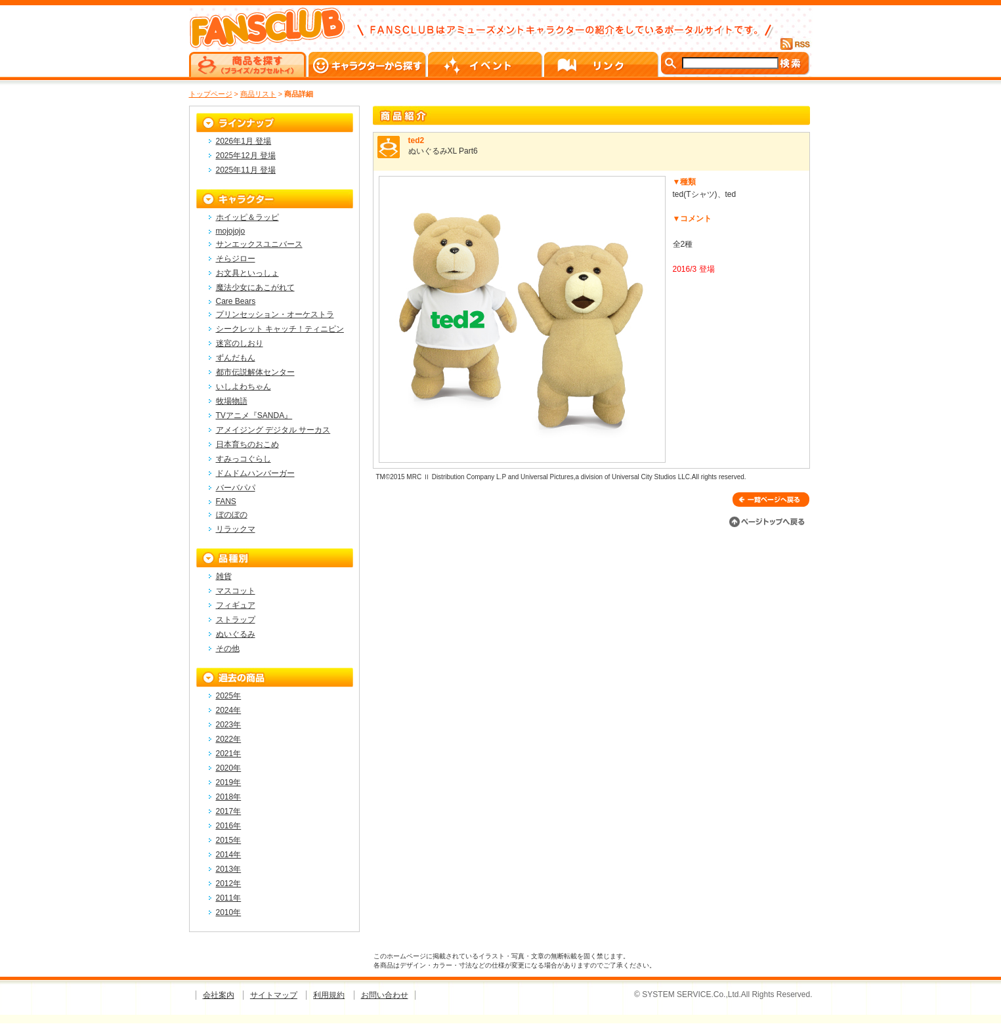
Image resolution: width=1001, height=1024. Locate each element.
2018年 (229, 796)
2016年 (229, 825)
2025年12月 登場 (246, 155)
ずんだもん (235, 357)
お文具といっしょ (247, 273)
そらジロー (235, 258)
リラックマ (235, 529)
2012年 (229, 883)
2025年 (229, 695)
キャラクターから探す (368, 64)
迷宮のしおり (239, 343)
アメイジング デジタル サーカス (273, 430)
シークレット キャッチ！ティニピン (280, 328)
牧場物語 (231, 401)
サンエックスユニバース (259, 244)
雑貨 (224, 576)
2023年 (229, 724)
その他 (228, 648)
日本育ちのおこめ (247, 444)
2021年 (229, 753)
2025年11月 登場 (246, 170)
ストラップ (235, 619)
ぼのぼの (231, 514)
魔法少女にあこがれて (255, 287)
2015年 (229, 840)
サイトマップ (273, 995)
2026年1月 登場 (244, 141)
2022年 (229, 739)
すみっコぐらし (243, 458)
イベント (486, 64)
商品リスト (258, 94)
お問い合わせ (384, 995)
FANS (226, 501)
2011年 (229, 898)
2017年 (229, 811)
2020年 (229, 768)
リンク (602, 64)
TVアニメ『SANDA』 (254, 415)
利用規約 (329, 995)
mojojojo (230, 231)
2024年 (229, 710)
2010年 (229, 912)
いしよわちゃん (243, 386)
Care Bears (236, 301)
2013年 (229, 869)
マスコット (235, 590)
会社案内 (218, 995)
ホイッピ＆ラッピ (247, 217)
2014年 (229, 854)
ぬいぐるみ (235, 634)
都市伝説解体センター (255, 372)
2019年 (229, 782)
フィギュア (235, 605)
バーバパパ (235, 487)
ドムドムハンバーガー (255, 473)
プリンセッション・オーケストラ (275, 314)
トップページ (210, 94)
